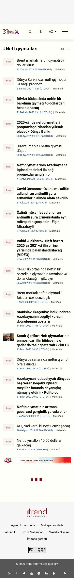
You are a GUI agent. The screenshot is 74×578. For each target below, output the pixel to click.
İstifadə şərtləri (37, 539)
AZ (51, 31)
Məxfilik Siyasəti (59, 532)
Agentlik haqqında (23, 525)
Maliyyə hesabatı (52, 525)
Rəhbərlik (10, 532)
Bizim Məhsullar (32, 532)
